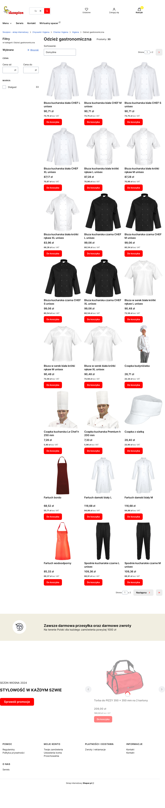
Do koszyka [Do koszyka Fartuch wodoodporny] (53, 582)
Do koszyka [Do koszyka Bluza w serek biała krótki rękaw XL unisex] (93, 385)
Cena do (27, 64)
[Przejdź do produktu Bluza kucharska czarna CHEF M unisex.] (143, 212)
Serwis (6, 769)
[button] (47, 11)
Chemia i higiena (60, 32)
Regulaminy (9, 749)
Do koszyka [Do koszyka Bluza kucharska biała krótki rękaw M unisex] (133, 187)
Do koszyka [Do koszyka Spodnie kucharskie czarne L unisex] (93, 582)
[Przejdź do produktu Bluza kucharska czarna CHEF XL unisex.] (103, 278)
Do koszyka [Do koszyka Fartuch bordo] (53, 516)
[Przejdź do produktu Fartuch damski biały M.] (143, 475)
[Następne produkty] (143, 592)
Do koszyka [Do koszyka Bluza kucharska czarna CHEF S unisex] (53, 319)
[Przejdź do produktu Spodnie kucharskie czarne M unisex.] (143, 541)
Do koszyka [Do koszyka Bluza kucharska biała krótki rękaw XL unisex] (53, 253)
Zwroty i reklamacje (95, 749)
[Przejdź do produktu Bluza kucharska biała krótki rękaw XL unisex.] (63, 212)
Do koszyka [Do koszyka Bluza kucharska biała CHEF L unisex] (53, 121)
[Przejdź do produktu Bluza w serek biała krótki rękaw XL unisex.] (103, 344)
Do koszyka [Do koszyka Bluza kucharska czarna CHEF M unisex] (133, 253)
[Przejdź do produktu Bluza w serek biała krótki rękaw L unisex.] (143, 278)
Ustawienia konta (53, 752)
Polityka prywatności (13, 752)
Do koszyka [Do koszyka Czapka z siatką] (133, 450)
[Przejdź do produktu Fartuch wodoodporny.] (63, 541)
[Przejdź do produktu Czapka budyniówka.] (143, 344)
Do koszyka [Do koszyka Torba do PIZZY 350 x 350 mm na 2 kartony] (103, 719)
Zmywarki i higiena (40, 32)
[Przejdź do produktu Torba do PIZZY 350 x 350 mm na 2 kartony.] (125, 676)
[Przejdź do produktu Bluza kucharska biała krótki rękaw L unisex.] (103, 146)
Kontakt (130, 749)
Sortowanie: (50, 46)
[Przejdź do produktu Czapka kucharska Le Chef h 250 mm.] (63, 410)
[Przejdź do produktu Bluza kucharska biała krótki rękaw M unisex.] (143, 146)
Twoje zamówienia (53, 749)
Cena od (7, 64)
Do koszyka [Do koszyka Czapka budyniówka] (133, 385)
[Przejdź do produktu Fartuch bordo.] (63, 475)
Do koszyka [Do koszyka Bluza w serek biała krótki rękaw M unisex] (53, 385)
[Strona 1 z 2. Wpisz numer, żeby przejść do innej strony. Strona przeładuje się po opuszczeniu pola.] (147, 52)
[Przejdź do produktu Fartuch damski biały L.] (103, 475)
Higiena (75, 32)
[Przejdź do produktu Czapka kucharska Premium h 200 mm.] (103, 410)
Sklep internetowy (79, 783)
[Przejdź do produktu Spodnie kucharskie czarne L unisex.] (103, 541)
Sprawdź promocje (17, 701)
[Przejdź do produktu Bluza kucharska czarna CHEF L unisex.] (103, 212)
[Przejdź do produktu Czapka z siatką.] (143, 410)
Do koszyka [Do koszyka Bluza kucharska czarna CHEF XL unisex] (93, 319)
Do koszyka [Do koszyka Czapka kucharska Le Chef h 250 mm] (53, 450)
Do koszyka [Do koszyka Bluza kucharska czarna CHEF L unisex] (93, 253)
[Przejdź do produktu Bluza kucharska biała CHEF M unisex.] (103, 81)
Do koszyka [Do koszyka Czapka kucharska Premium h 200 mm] (93, 450)
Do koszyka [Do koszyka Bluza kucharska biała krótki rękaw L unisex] (93, 187)
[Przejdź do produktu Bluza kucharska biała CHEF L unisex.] (63, 81)
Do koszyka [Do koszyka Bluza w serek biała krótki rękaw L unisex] (133, 319)
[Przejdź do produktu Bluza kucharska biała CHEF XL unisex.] (63, 146)
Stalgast (12, 87)
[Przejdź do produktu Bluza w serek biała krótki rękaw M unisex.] (63, 344)
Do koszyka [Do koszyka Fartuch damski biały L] (93, 516)
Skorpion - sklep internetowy (16, 32)
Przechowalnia (51, 756)
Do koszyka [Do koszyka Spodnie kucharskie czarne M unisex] (133, 582)
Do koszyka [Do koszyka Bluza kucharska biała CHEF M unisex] (93, 121)
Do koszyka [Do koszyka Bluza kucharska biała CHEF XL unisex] (53, 187)
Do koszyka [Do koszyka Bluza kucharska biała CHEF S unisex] (133, 121)
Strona (141, 52)
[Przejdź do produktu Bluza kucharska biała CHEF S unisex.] (143, 81)
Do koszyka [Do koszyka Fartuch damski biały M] (133, 516)
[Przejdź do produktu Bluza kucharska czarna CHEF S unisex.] (63, 278)
